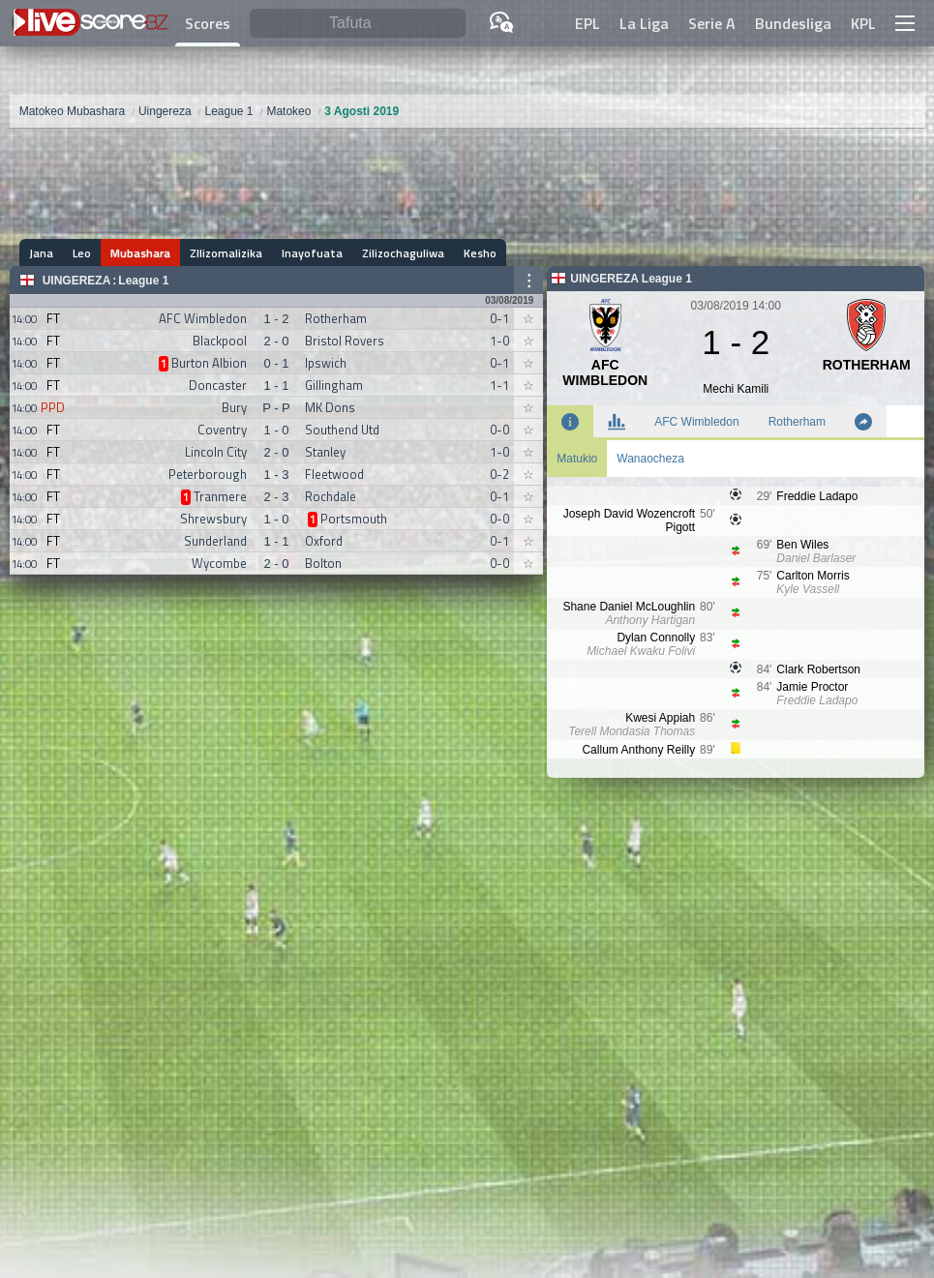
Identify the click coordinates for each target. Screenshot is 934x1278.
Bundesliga (793, 23)
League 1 (143, 280)
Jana (41, 253)
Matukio (577, 458)
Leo (82, 253)
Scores (207, 23)
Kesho (480, 253)
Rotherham (797, 422)
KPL (863, 23)
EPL (587, 23)
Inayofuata (312, 253)
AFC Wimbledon (696, 422)
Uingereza (77, 280)
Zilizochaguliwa (403, 253)
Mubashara (140, 253)
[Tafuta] (358, 24)
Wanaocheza (650, 458)
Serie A (712, 23)
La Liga (644, 23)
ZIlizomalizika (226, 253)
